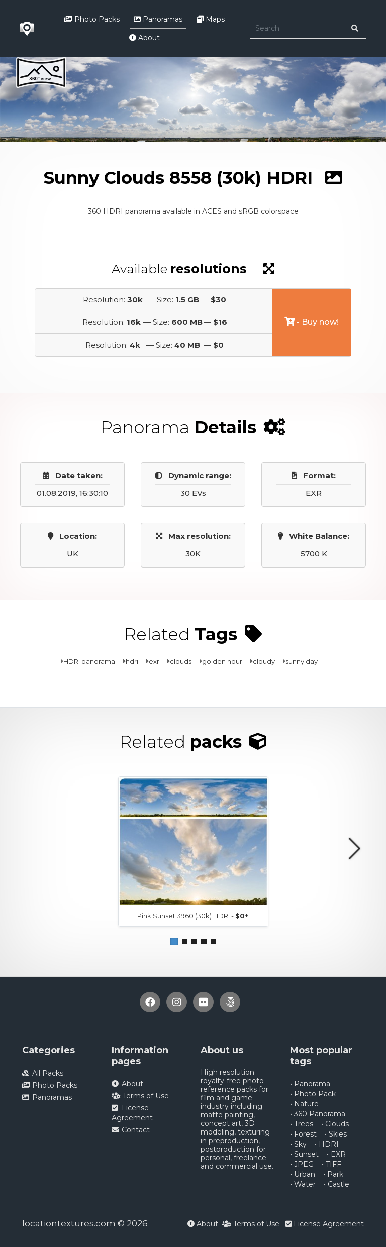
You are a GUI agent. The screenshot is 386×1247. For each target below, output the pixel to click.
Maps (211, 19)
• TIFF (331, 1164)
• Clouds (335, 1123)
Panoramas (158, 19)
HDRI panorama (89, 661)
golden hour (222, 661)
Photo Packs (92, 19)
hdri (132, 661)
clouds (180, 661)
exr (154, 661)
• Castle (336, 1184)
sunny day (301, 661)
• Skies (336, 1134)
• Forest (303, 1134)
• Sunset (304, 1154)
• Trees (301, 1123)
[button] (174, 941)
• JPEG (302, 1164)
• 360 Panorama (317, 1113)
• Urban (302, 1174)
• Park (333, 1174)
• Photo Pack (313, 1093)
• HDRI (327, 1144)
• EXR (336, 1154)
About (144, 37)
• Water (303, 1184)
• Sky (298, 1144)
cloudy (264, 661)
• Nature (304, 1103)
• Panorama (310, 1083)
